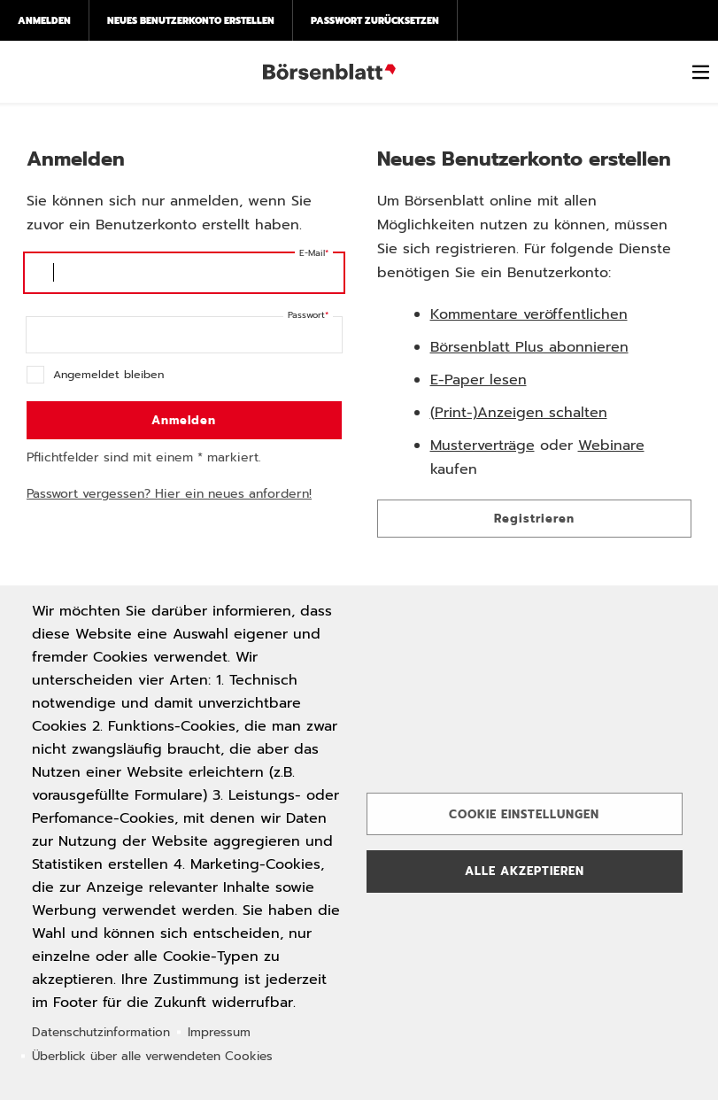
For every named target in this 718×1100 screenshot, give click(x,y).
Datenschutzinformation (101, 1032)
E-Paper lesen (478, 380)
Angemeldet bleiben (108, 374)
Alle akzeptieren (524, 871)
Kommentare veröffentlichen (529, 314)
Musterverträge (482, 445)
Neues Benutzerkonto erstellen (190, 20)
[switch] (700, 71)
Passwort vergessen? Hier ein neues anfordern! (169, 493)
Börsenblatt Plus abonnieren (529, 347)
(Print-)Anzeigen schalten (518, 412)
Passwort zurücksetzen (375, 20)
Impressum (219, 1032)
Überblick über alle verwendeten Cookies (152, 1056)
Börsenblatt (329, 72)
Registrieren (534, 518)
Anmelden (44, 20)
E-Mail (312, 253)
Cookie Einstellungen (524, 814)
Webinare (611, 445)
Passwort (306, 314)
